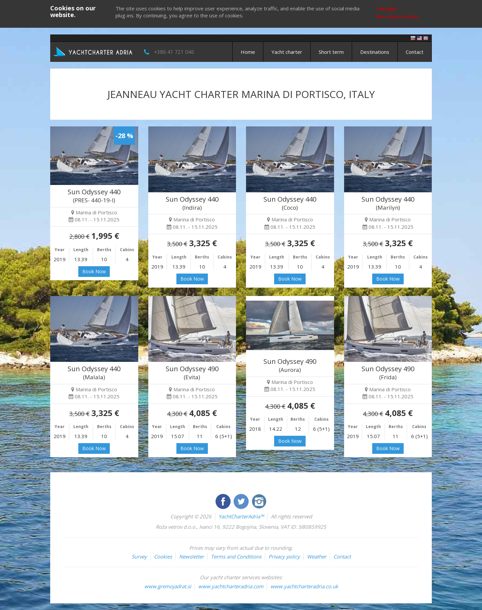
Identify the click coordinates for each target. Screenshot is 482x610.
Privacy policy (284, 556)
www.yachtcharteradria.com (230, 586)
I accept (387, 8)
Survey (139, 556)
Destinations (374, 51)
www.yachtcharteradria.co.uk (304, 586)
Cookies (163, 556)
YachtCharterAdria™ (241, 516)
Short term (331, 51)
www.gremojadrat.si (167, 586)
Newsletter (191, 556)
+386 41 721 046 (174, 51)
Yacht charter (286, 51)
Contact (414, 51)
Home (248, 51)
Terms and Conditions (236, 556)
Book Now (94, 271)
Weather (316, 556)
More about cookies (398, 16)
